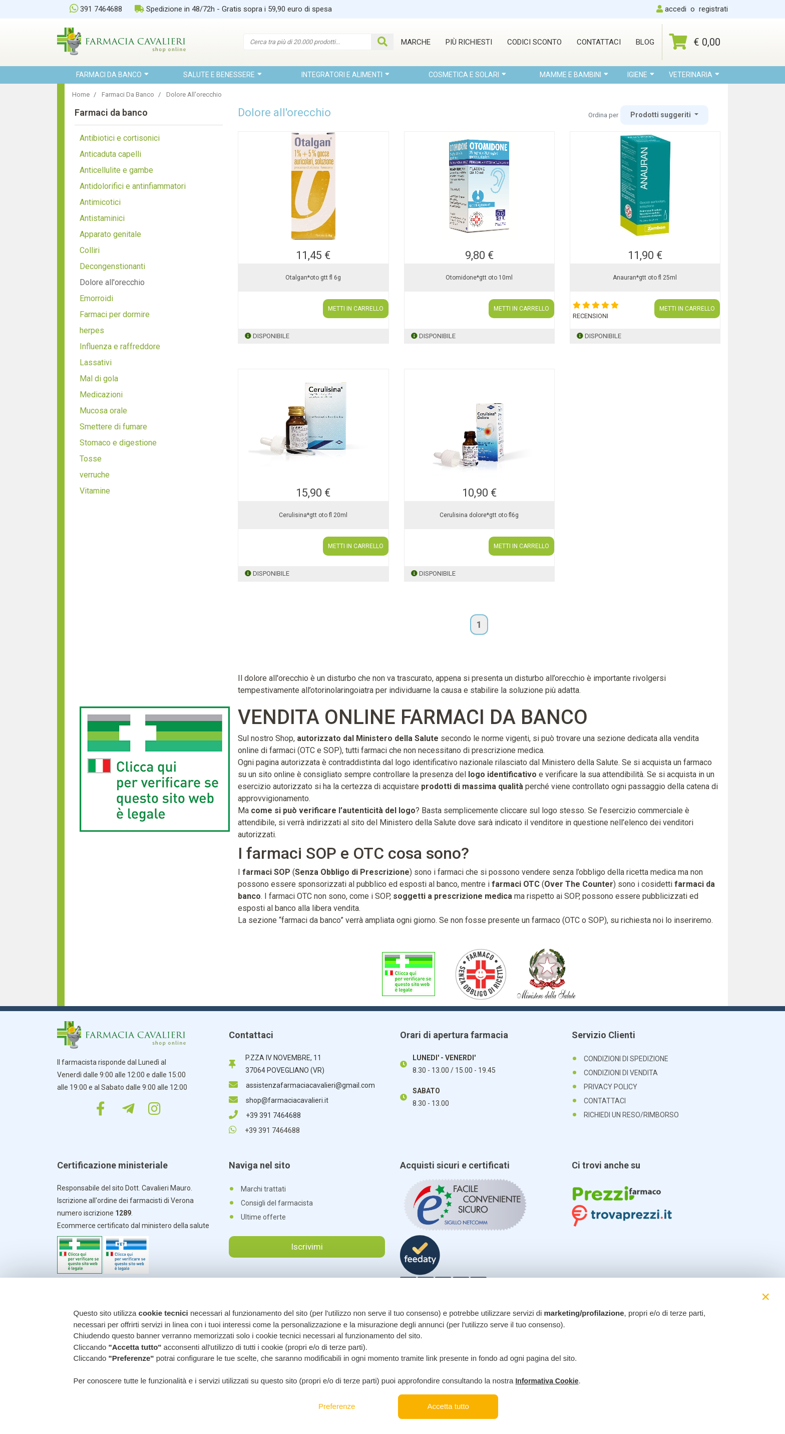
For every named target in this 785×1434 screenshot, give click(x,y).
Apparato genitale (110, 234)
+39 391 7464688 (265, 1115)
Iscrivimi (307, 1247)
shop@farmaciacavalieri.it (278, 1100)
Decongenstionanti (112, 266)
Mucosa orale (103, 410)
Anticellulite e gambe (116, 170)
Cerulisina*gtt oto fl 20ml (313, 515)
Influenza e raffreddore (120, 346)
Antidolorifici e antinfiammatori (133, 186)
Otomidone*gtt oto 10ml (479, 277)
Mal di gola (99, 378)
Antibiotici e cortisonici (120, 138)
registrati (713, 9)
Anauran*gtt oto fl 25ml (645, 277)
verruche (95, 475)
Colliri (90, 250)
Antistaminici (102, 218)
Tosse (91, 458)
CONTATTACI (605, 1101)
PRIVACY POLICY (610, 1087)
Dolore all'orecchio (112, 282)
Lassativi (96, 362)
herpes (92, 330)
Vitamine (95, 491)
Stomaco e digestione (118, 442)
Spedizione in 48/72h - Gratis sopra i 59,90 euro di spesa (233, 9)
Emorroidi (96, 298)
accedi (675, 9)
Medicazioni (101, 394)
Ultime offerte (263, 1217)
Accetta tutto (448, 1406)
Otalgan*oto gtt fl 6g (313, 277)
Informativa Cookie (546, 1381)
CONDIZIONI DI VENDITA (621, 1073)
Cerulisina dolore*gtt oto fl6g (479, 515)
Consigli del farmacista (277, 1203)
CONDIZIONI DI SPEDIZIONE (626, 1059)
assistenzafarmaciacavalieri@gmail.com (302, 1085)
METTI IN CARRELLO (355, 308)
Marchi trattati (263, 1189)
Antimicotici (100, 202)
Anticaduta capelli (110, 154)
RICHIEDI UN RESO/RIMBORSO (631, 1115)
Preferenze (336, 1406)
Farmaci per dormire (115, 314)
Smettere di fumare (113, 426)
